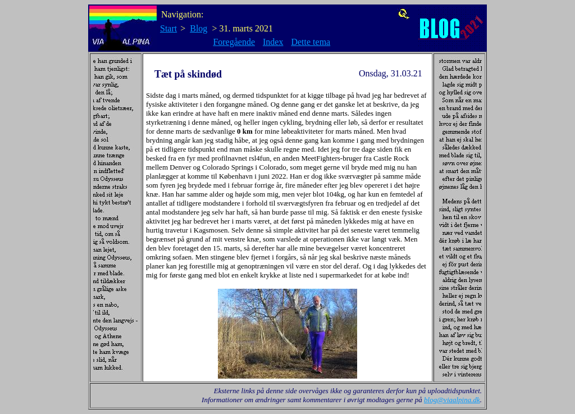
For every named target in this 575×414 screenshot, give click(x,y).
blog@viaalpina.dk (452, 399)
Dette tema (310, 42)
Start (168, 28)
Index (273, 42)
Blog (198, 28)
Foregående (234, 42)
